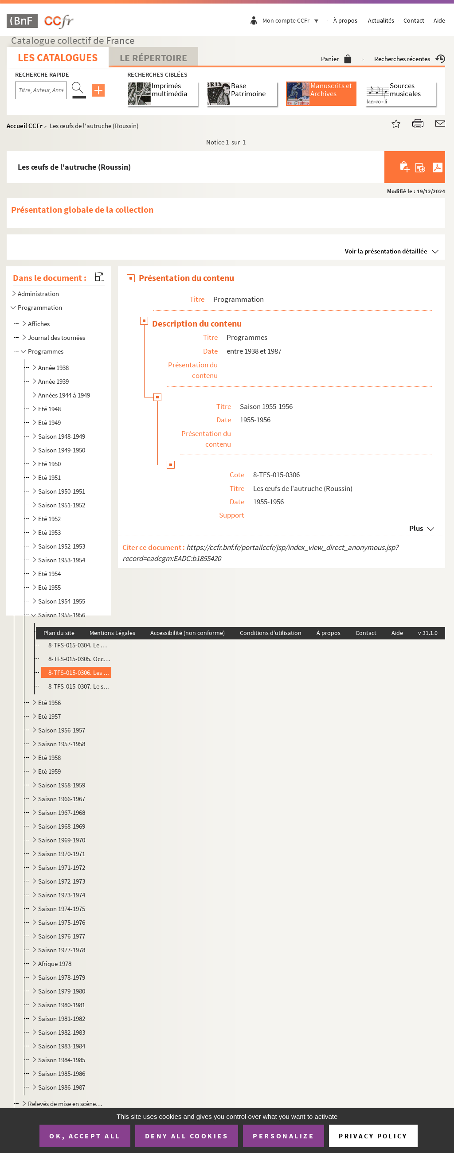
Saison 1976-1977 (61, 936)
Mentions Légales (112, 633)
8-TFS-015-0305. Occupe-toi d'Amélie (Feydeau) (79, 658)
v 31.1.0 (428, 633)
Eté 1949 (49, 422)
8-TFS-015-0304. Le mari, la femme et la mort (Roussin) (79, 645)
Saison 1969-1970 (61, 840)
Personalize (283, 1135)
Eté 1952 (49, 518)
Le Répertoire (153, 57)
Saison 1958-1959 (61, 785)
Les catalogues (58, 57)
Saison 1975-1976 (61, 922)
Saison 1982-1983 (61, 1032)
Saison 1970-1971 (61, 853)
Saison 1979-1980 (61, 991)
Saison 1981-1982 (61, 1018)
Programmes (45, 351)
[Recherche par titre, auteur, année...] (41, 90)
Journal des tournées (56, 337)
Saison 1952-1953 (61, 546)
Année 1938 (53, 367)
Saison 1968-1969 (61, 826)
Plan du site (58, 633)
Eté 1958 (49, 757)
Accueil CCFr (25, 125)
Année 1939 (53, 381)
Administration (38, 293)
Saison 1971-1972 (61, 867)
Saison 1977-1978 (61, 950)
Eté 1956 (49, 702)
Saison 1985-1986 (61, 1073)
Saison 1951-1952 (61, 505)
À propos (345, 20)
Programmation (40, 307)
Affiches (39, 323)
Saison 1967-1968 (61, 812)
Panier (336, 59)
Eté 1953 (49, 532)
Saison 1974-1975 (61, 908)
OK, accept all (84, 1135)
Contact (413, 20)
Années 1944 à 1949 (64, 395)
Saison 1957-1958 (61, 744)
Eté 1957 (49, 716)
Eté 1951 (49, 477)
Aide (439, 20)
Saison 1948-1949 (61, 436)
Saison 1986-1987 (61, 1087)
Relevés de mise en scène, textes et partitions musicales (65, 1103)
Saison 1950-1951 (61, 491)
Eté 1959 (49, 771)
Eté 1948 (49, 409)
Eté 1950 (49, 464)
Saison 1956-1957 (61, 730)
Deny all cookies (186, 1135)
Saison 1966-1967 (61, 799)
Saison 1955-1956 (61, 615)
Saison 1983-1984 (61, 1046)
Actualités (381, 20)
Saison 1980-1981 (61, 1005)
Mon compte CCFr (292, 20)
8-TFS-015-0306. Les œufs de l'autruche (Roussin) (79, 672)
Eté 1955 (49, 587)
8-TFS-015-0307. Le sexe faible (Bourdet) (79, 686)
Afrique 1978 (54, 963)
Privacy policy (373, 1136)
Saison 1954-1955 (61, 601)
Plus (416, 528)
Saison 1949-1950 (61, 450)
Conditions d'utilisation (270, 633)
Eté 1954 (49, 573)
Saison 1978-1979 (61, 977)
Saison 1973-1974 (61, 895)
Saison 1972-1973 (61, 881)
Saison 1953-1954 (61, 560)
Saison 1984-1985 (61, 1060)
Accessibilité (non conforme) (187, 633)
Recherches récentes (409, 59)
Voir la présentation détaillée (386, 251)
